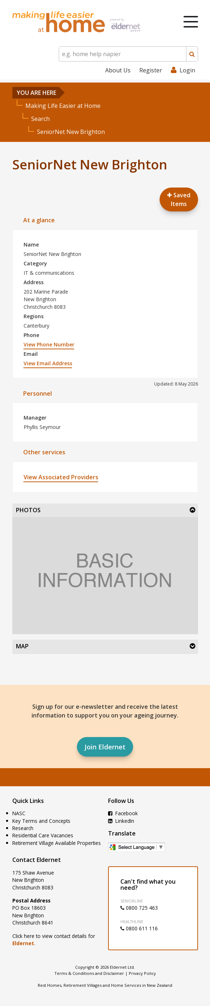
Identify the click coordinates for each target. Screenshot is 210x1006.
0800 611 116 (139, 928)
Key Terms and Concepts (41, 820)
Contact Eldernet (36, 860)
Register (150, 70)
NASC (18, 813)
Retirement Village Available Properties (56, 842)
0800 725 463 (139, 907)
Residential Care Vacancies (42, 835)
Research (22, 828)
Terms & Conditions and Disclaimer (89, 973)
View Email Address (48, 363)
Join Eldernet (105, 746)
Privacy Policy (142, 973)
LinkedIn (121, 820)
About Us (118, 70)
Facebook (123, 813)
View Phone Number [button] (49, 344)
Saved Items (178, 199)
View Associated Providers (61, 477)
